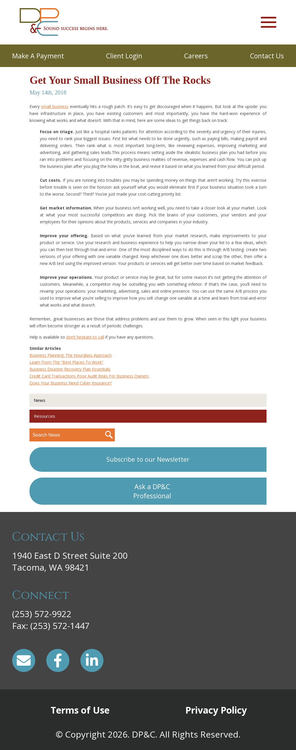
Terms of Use (80, 710)
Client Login (124, 55)
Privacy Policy (216, 710)
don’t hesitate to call (85, 337)
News (39, 400)
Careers (196, 55)
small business (55, 106)
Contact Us (267, 55)
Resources (44, 416)
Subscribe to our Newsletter (147, 459)
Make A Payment (38, 55)
